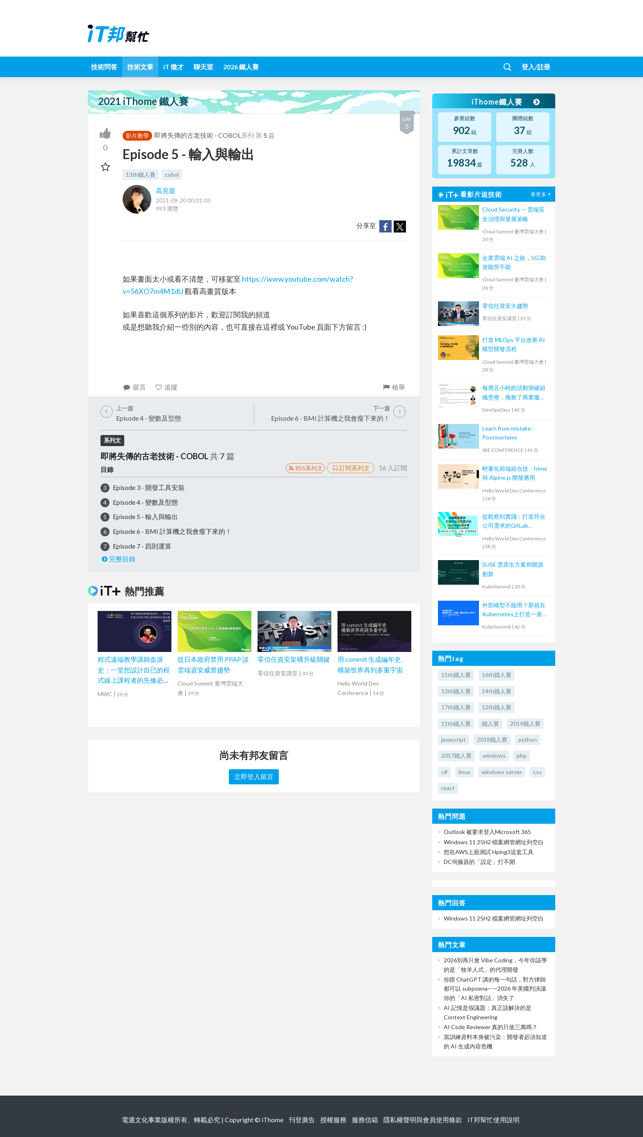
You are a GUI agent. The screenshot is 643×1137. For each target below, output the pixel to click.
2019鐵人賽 (525, 723)
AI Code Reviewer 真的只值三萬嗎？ (491, 1026)
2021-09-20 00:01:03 (183, 200)
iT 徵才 (173, 67)
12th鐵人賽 (496, 707)
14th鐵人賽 (496, 691)
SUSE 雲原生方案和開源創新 (512, 569)
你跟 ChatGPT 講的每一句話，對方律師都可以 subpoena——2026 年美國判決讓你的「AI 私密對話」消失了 (495, 988)
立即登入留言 (254, 776)
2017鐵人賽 (456, 755)
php (522, 755)
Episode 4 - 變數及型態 (145, 502)
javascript (453, 739)
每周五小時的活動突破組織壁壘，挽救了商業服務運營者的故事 (513, 393)
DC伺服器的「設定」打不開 (479, 861)
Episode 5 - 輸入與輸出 (145, 516)
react (448, 787)
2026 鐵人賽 (241, 67)
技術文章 (140, 67)
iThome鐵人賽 (505, 101)
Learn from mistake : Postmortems (508, 433)
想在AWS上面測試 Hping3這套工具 (489, 851)
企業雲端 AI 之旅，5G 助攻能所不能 (514, 262)
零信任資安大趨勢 (505, 305)
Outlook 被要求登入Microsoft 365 (487, 831)
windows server (501, 771)
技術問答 (104, 67)
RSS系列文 (305, 468)
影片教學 (137, 135)
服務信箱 (365, 1119)
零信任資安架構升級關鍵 (294, 659)
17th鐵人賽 (456, 707)
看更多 (542, 194)
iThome (272, 1119)
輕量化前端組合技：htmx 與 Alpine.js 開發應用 (514, 473)
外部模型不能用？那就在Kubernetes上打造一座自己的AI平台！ (515, 610)
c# (444, 771)
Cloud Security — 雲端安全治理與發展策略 (513, 214)
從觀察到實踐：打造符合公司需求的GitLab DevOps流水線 (513, 522)
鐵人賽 (490, 723)
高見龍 (166, 190)
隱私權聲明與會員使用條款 (422, 1119)
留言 (134, 387)
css (537, 771)
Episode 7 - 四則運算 (142, 546)
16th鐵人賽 (496, 674)
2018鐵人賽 (492, 739)
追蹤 (166, 387)
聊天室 (203, 67)
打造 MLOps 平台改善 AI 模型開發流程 (513, 344)
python (527, 739)
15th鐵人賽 (456, 674)
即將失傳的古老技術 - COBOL (197, 135)
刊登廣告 (302, 1119)
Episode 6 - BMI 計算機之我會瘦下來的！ (172, 531)
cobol (172, 174)
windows (494, 755)
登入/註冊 (536, 67)
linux (464, 771)
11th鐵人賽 (456, 723)
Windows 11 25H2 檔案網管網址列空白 (494, 842)
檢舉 (393, 387)
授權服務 (333, 1119)
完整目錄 (117, 559)
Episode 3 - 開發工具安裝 (149, 487)
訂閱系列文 (350, 468)
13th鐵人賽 (140, 174)
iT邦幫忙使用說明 (493, 1119)
